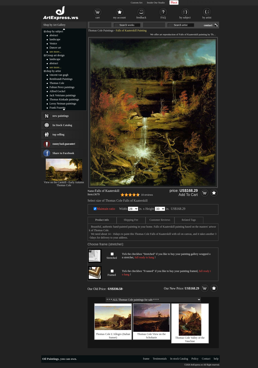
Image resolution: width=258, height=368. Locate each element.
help (216, 358)
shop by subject (54, 31)
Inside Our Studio (156, 2)
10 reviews (147, 194)
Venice (53, 43)
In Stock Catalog (62, 125)
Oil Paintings (50, 358)
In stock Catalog (179, 358)
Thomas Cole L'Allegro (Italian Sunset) (113, 335)
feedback (141, 17)
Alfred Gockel (57, 91)
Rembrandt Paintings (61, 79)
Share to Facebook (63, 153)
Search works (127, 25)
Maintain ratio (106, 209)
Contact (206, 358)
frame (146, 358)
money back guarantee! (64, 143)
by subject (185, 17)
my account (119, 17)
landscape (55, 39)
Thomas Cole (57, 83)
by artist (206, 17)
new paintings (61, 115)
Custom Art (136, 2)
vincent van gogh (59, 74)
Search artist (181, 25)
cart (98, 17)
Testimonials (160, 358)
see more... (55, 51)
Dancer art (55, 47)
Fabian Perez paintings (62, 87)
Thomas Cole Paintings (101, 30)
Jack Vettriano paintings (63, 95)
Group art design (55, 55)
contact (208, 25)
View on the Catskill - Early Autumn (64, 182)
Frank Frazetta (58, 107)
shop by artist (53, 71)
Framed (111, 275)
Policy (195, 358)
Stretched (112, 257)
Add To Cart (188, 195)
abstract (54, 35)
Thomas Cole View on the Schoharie (151, 335)
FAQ (163, 17)
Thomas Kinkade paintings (64, 99)
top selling (58, 134)
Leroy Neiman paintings (63, 103)
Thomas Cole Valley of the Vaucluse (189, 339)
